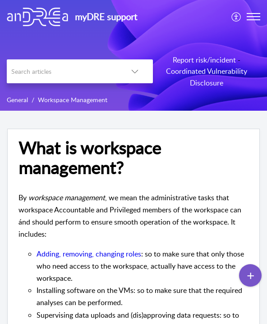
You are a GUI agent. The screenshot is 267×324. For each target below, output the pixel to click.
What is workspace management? (89, 158)
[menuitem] (236, 16)
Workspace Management (72, 99)
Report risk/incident (204, 60)
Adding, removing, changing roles (89, 254)
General (17, 99)
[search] (62, 71)
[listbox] (135, 71)
